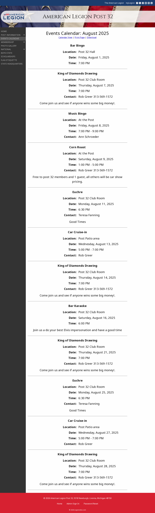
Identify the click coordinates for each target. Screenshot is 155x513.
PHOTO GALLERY (8, 45)
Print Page (80, 37)
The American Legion (114, 3)
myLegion (130, 3)
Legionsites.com (80, 510)
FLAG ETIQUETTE (9, 59)
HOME (4, 31)
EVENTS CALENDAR (10, 38)
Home (59, 503)
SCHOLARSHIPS (8, 56)
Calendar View (65, 37)
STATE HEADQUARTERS (12, 63)
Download (91, 37)
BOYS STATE (6, 52)
